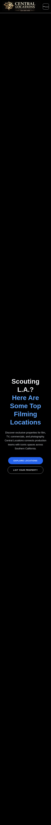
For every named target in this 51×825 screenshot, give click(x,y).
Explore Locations (26, 461)
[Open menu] (46, 7)
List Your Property (25, 470)
